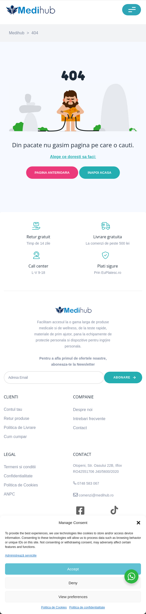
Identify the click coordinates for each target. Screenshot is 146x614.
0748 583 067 (88, 483)
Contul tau (13, 409)
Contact (80, 428)
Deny (73, 583)
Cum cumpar (15, 436)
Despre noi (82, 409)
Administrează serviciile (20, 555)
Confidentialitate (18, 476)
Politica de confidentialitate (87, 607)
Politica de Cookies (54, 607)
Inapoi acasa (99, 172)
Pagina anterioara (52, 172)
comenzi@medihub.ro (96, 495)
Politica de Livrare (20, 427)
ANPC (9, 494)
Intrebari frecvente (89, 419)
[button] (138, 522)
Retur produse (16, 418)
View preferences (73, 597)
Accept (73, 569)
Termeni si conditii (20, 467)
